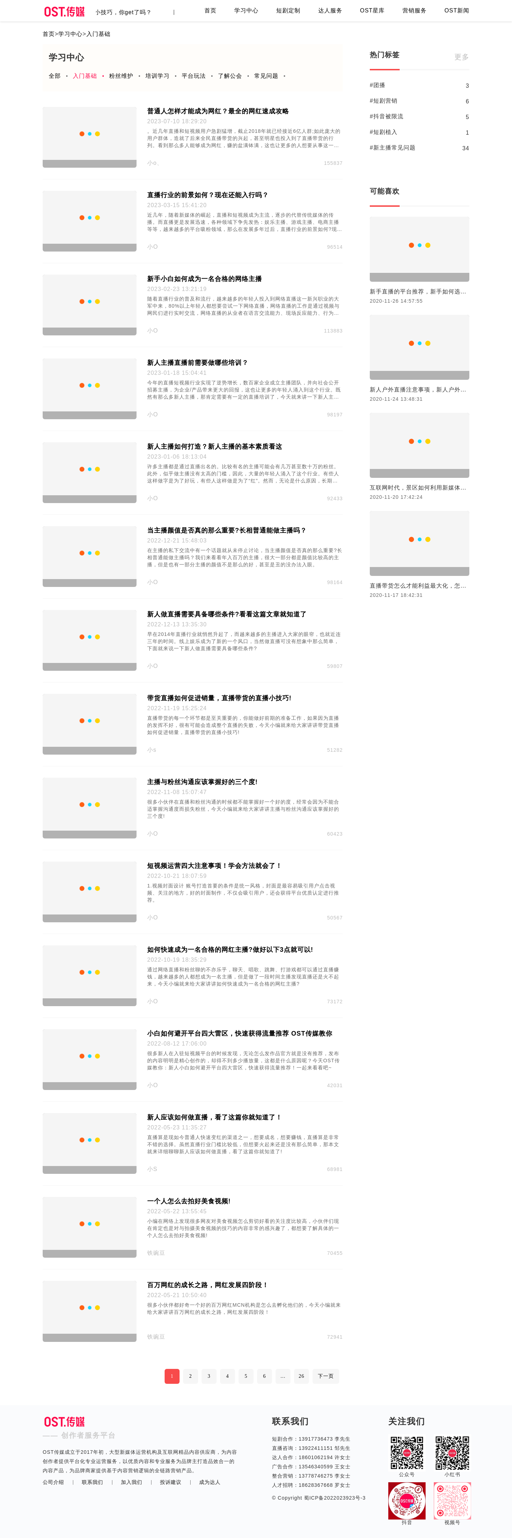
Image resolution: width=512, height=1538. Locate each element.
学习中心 (246, 10)
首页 (210, 10)
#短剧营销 (384, 101)
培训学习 (157, 76)
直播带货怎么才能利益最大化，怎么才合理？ (419, 586)
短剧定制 (288, 10)
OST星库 (372, 10)
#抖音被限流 (387, 116)
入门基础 (98, 34)
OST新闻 (456, 10)
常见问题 (266, 76)
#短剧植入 (384, 132)
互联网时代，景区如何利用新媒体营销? (419, 488)
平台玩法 (194, 76)
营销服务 (414, 10)
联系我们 (92, 1482)
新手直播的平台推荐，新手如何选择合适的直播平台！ (419, 291)
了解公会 (230, 76)
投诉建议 (170, 1482)
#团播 (377, 85)
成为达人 (209, 1482)
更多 (461, 57)
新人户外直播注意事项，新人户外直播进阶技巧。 (419, 390)
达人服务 (330, 10)
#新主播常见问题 (393, 148)
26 (301, 1376)
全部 (55, 76)
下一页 (326, 1376)
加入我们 (131, 1482)
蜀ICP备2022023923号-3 (334, 1498)
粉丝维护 (121, 76)
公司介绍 (53, 1482)
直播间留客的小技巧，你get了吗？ (109, 12)
